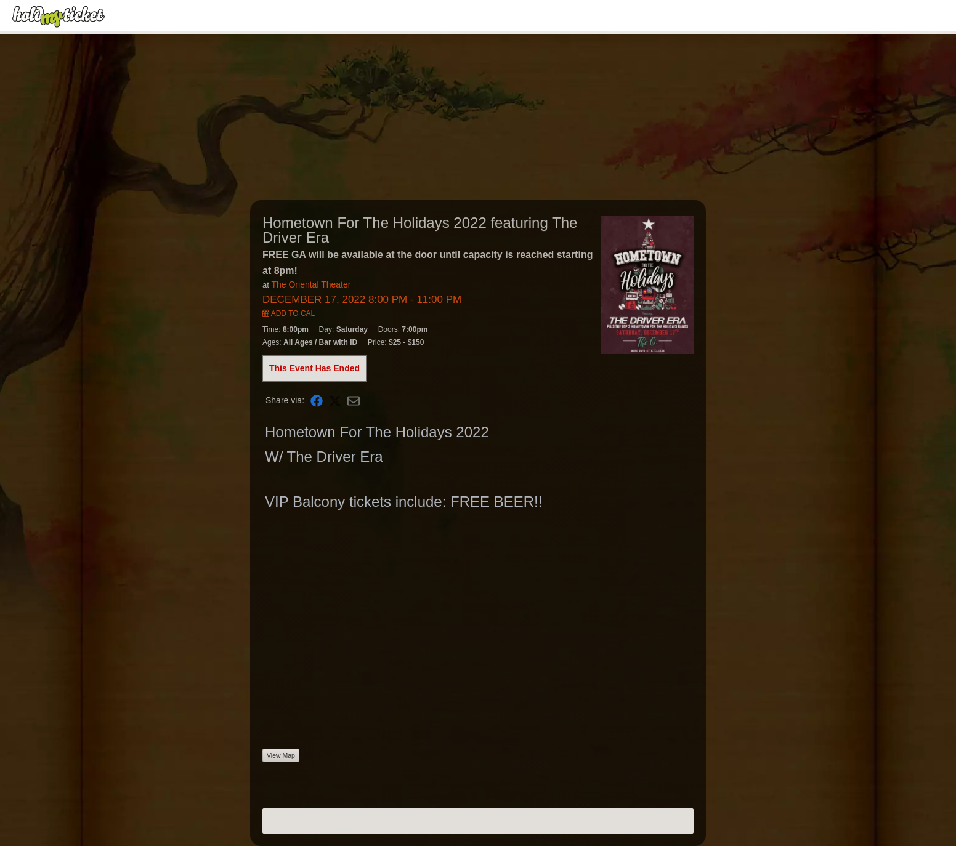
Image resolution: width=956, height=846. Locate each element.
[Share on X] (335, 400)
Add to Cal (288, 313)
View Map (281, 755)
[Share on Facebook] (316, 400)
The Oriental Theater (310, 284)
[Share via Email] (353, 400)
